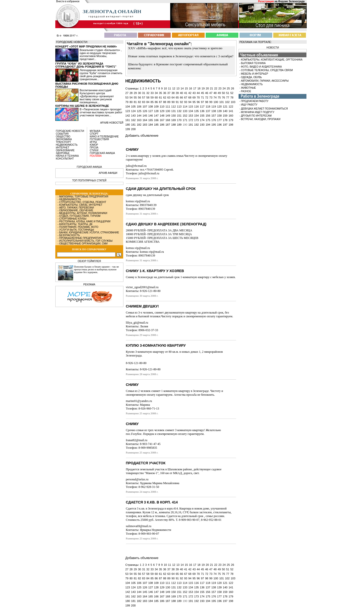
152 (185, 115)
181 (133, 124)
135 (196, 111)
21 (211, 88)
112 (173, 106)
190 (185, 124)
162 (133, 120)
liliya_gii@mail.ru (137, 322)
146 (150, 115)
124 (133, 111)
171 (185, 120)
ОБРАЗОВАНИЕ (65, 150)
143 (133, 115)
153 (190, 115)
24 (223, 88)
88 (164, 102)
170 (179, 120)
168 (167, 120)
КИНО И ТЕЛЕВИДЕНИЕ (104, 136)
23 (219, 88)
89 (168, 102)
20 (207, 88)
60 (156, 97)
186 (162, 124)
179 (231, 120)
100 (215, 102)
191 (190, 124)
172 (190, 120)
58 (147, 97)
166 (156, 120)
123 (127, 111)
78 (231, 97)
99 (210, 102)
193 (202, 124)
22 (215, 88)
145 (145, 115)
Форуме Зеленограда (291, 1)
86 (156, 102)
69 (194, 97)
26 (232, 88)
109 (156, 106)
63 (168, 97)
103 (233, 102)
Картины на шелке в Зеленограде (82, 105)
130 (167, 111)
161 (127, 120)
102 (227, 102)
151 (179, 115)
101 (221, 102)
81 (135, 102)
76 (223, 97)
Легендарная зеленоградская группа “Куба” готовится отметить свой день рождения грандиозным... (101, 75)
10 (165, 88)
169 (173, 120)
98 (206, 102)
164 (145, 120)
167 (162, 120)
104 (127, 106)
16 (190, 88)
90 (172, 102)
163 (139, 120)
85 (152, 102)
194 (208, 124)
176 (213, 120)
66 (181, 97)
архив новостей (111, 122)
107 (145, 106)
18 (198, 88)
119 (213, 106)
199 (127, 129)
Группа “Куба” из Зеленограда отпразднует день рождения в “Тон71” (85, 65)
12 (173, 88)
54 (130, 97)
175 (208, 120)
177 (219, 120)
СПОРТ (94, 133)
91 (177, 102)
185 (156, 124)
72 (206, 97)
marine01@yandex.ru (139, 401)
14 (182, 88)
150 (173, 115)
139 (219, 111)
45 (202, 92)
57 (143, 97)
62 (164, 97)
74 (214, 97)
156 (208, 115)
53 (126, 97)
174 (202, 120)
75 (219, 97)
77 (227, 97)
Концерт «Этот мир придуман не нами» (86, 46)
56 (139, 97)
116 (196, 106)
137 (208, 111)
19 (203, 88)
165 (150, 120)
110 (162, 106)
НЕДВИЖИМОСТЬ (67, 144)
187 (167, 124)
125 (139, 111)
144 (139, 115)
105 (133, 106)
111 (167, 106)
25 (228, 88)
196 (219, 124)
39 (177, 92)
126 (145, 111)
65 (177, 97)
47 (210, 92)
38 (172, 92)
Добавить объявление (141, 135)
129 (162, 111)
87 (160, 102)
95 (194, 102)
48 (214, 92)
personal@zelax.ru (137, 479)
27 (126, 92)
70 (198, 97)
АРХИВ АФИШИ (108, 173)
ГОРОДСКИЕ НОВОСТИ (70, 131)
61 (160, 97)
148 (162, 115)
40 (181, 92)
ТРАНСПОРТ (63, 142)
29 (135, 92)
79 (126, 102)
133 (185, 111)
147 (156, 115)
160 (231, 115)
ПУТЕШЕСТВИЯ (99, 139)
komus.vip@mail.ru (138, 201)
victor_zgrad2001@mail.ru (142, 287)
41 (185, 92)
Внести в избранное (68, 1)
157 (213, 115)
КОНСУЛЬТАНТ (65, 158)
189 (179, 124)
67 (185, 97)
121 (225, 106)
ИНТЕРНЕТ (62, 147)
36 (164, 92)
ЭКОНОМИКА (64, 139)
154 (196, 115)
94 (189, 102)
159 (225, 115)
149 (167, 115)
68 (189, 97)
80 (130, 102)
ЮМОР (94, 144)
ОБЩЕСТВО (63, 136)
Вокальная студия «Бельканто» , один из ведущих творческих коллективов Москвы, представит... (101, 54)
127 (150, 111)
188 (173, 124)
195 (213, 124)
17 (194, 88)
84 (147, 102)
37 (168, 92)
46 (206, 92)
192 (196, 124)
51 (227, 92)
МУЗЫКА (95, 131)
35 (160, 92)
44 (198, 92)
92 (181, 102)
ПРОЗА (94, 147)
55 (135, 97)
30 (139, 92)
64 (172, 97)
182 (139, 124)
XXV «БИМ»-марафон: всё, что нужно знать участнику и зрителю (175, 48)
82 (139, 102)
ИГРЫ (93, 142)
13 (177, 88)
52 (231, 92)
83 (143, 102)
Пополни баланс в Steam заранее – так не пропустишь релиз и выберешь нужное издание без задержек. (96, 269)
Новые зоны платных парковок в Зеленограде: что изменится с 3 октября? (181, 56)
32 (147, 92)
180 (127, 124)
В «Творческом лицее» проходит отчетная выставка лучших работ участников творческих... (101, 112)
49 (219, 92)
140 (225, 111)
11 (169, 88)
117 (202, 106)
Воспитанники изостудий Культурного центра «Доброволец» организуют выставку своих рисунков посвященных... (97, 96)
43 (194, 92)
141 (231, 111)
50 (223, 92)
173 (196, 120)
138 (213, 111)
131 (173, 111)
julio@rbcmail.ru (136, 166)
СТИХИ (94, 150)
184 (150, 124)
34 (156, 92)
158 (219, 115)
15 (186, 88)
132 (179, 111)
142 (127, 115)
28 (130, 92)
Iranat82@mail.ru (136, 440)
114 (185, 106)
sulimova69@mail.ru (138, 526)
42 (189, 92)
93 (185, 102)
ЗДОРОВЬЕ (63, 153)
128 (156, 111)
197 (225, 124)
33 (152, 92)
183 (145, 124)
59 (152, 97)
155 (202, 115)
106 (139, 106)
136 (202, 111)
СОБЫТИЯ (62, 133)
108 (150, 106)
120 (219, 106)
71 (202, 97)
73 (210, 97)
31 (143, 92)
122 (231, 106)
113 (179, 106)
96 (198, 102)
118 (208, 106)
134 (190, 111)
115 (190, 106)
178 (225, 120)
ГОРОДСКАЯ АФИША (102, 153)
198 (231, 124)
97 (202, 102)
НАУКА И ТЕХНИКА (67, 156)
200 (133, 129)
